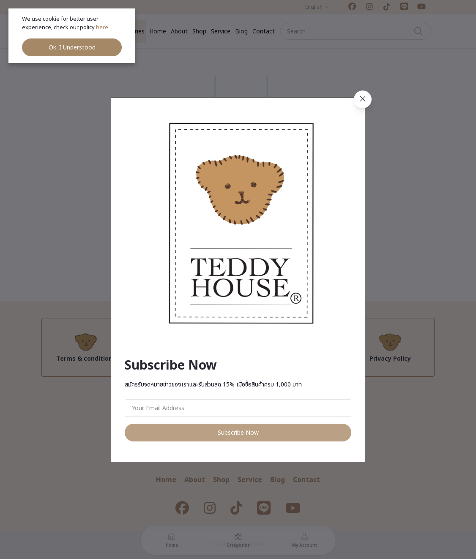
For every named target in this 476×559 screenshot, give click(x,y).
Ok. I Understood (72, 47)
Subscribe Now (238, 432)
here (102, 27)
